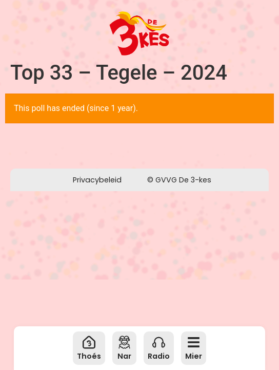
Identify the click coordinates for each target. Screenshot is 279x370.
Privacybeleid (97, 180)
